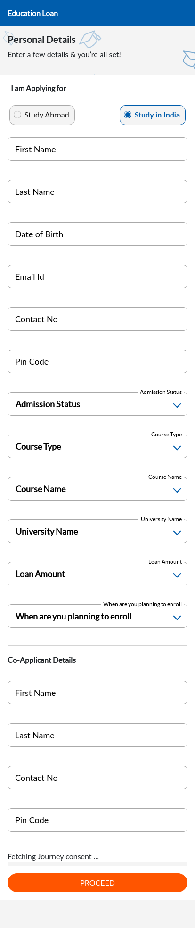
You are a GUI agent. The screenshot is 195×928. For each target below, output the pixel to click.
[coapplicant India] (97, 777)
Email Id (29, 276)
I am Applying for (38, 88)
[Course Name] (97, 489)
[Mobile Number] (97, 319)
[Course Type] (97, 446)
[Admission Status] (97, 404)
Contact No (36, 319)
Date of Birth (39, 234)
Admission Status (161, 392)
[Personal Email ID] (97, 276)
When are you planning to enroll (142, 604)
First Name (35, 149)
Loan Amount (165, 562)
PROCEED (97, 882)
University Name (161, 519)
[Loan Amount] (97, 573)
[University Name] (97, 531)
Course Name (165, 477)
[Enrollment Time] (97, 616)
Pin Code (32, 361)
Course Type (166, 434)
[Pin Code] (97, 361)
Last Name (35, 191)
